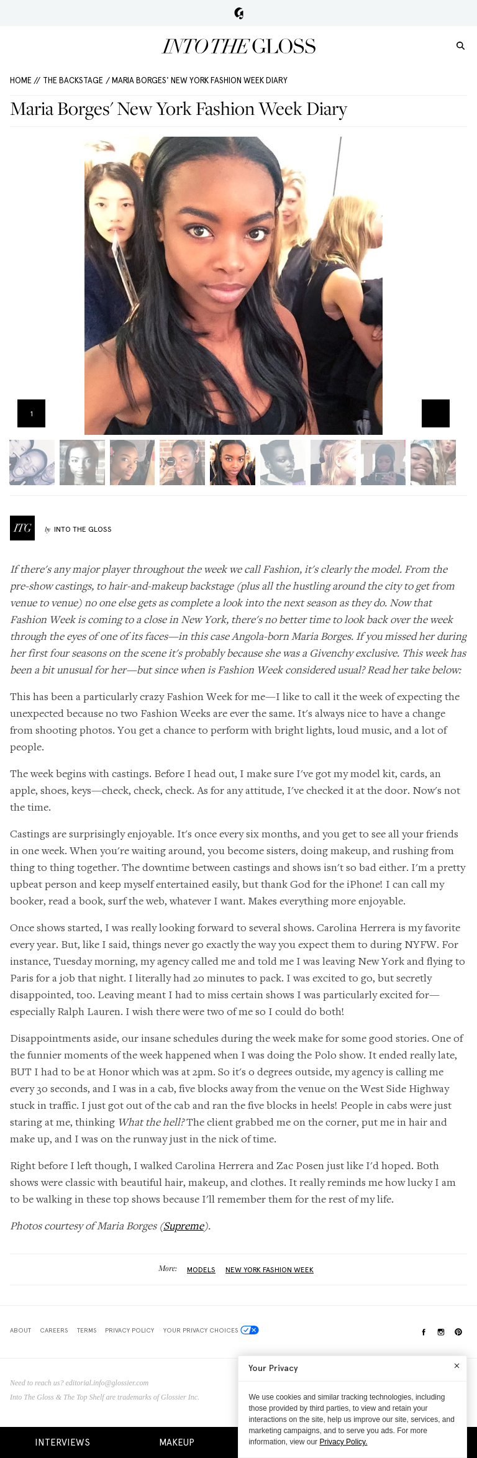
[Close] (457, 1365)
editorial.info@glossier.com (107, 1382)
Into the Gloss (238, 46)
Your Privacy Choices (211, 1330)
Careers (54, 1330)
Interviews (62, 1442)
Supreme (183, 1225)
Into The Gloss (83, 529)
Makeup (176, 1442)
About (20, 1330)
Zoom (436, 413)
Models (201, 1269)
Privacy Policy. (343, 1441)
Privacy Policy (129, 1330)
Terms (86, 1330)
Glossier (239, 13)
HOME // (25, 80)
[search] (461, 45)
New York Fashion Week (269, 1269)
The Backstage (73, 80)
